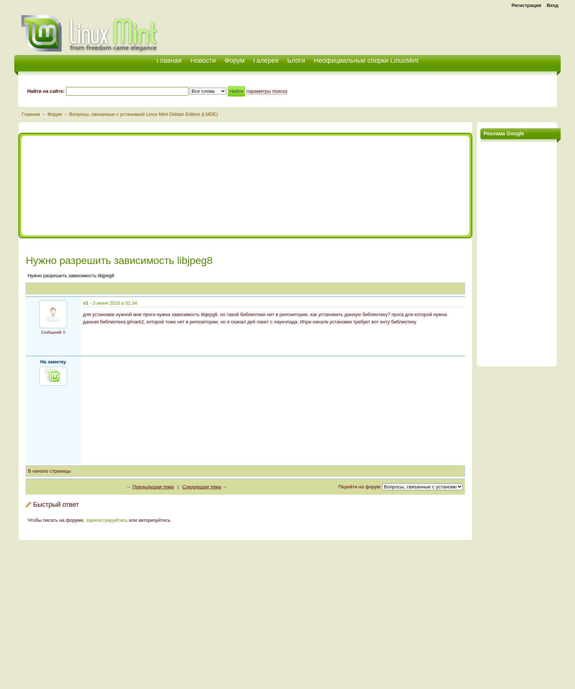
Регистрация (526, 5)
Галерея (266, 60)
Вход (552, 5)
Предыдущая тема (152, 487)
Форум (234, 60)
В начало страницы (49, 471)
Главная (31, 114)
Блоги (296, 60)
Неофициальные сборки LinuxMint (366, 60)
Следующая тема (201, 487)
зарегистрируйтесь (107, 520)
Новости (203, 60)
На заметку (53, 361)
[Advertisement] (475, 29)
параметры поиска (267, 91)
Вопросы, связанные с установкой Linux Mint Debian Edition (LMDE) (143, 114)
